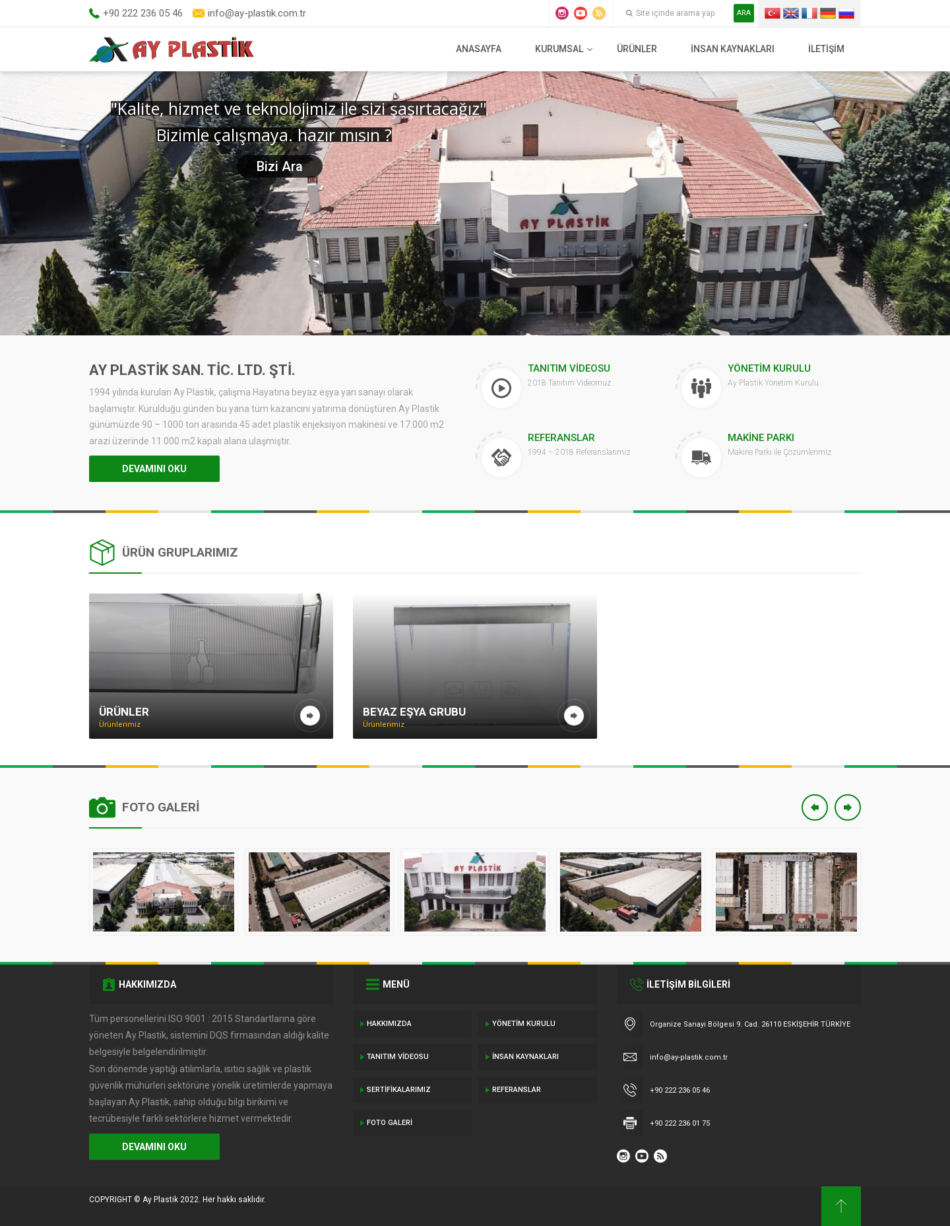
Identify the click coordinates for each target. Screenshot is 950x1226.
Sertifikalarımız (399, 1089)
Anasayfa (478, 49)
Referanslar (516, 1089)
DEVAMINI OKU (154, 468)
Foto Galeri (389, 1122)
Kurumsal (559, 49)
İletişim (826, 49)
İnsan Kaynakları (733, 49)
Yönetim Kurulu (523, 1023)
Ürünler (637, 49)
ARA (744, 13)
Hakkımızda (389, 1023)
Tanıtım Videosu (398, 1056)
